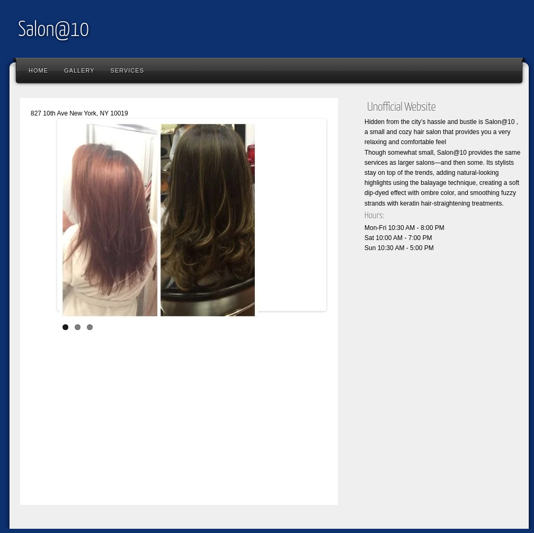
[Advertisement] (201, 417)
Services (127, 70)
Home (38, 70)
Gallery (79, 70)
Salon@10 (53, 30)
